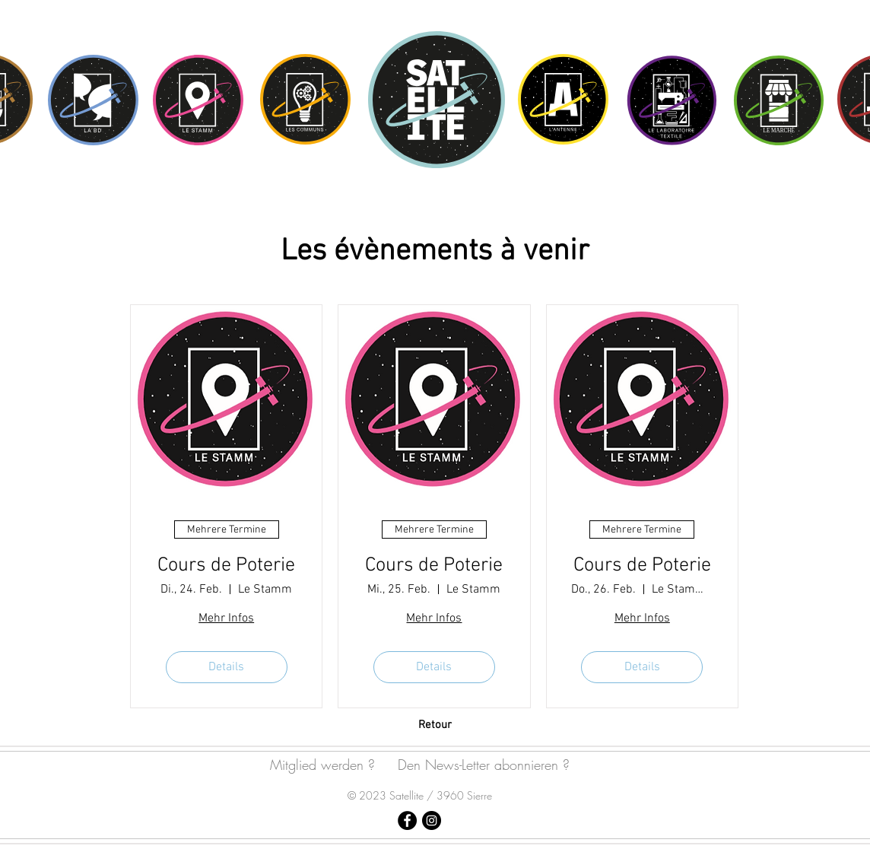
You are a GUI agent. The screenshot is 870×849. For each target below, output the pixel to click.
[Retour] (435, 725)
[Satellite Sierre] (407, 820)
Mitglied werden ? (322, 764)
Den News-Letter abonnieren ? (484, 764)
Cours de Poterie (226, 565)
